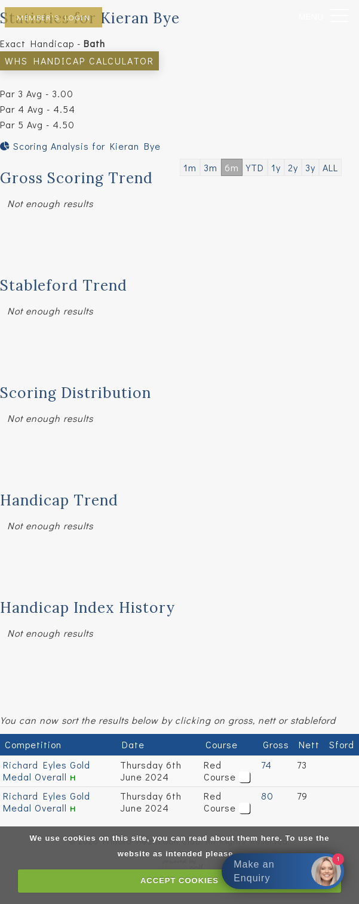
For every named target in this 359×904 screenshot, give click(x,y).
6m (232, 167)
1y (276, 167)
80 (267, 795)
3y (310, 167)
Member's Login (53, 17)
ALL (330, 167)
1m (190, 167)
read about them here (234, 838)
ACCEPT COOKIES (179, 880)
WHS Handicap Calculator (79, 60)
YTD (255, 167)
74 (266, 764)
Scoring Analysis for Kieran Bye (80, 146)
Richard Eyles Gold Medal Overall (46, 770)
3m (210, 167)
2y (293, 167)
